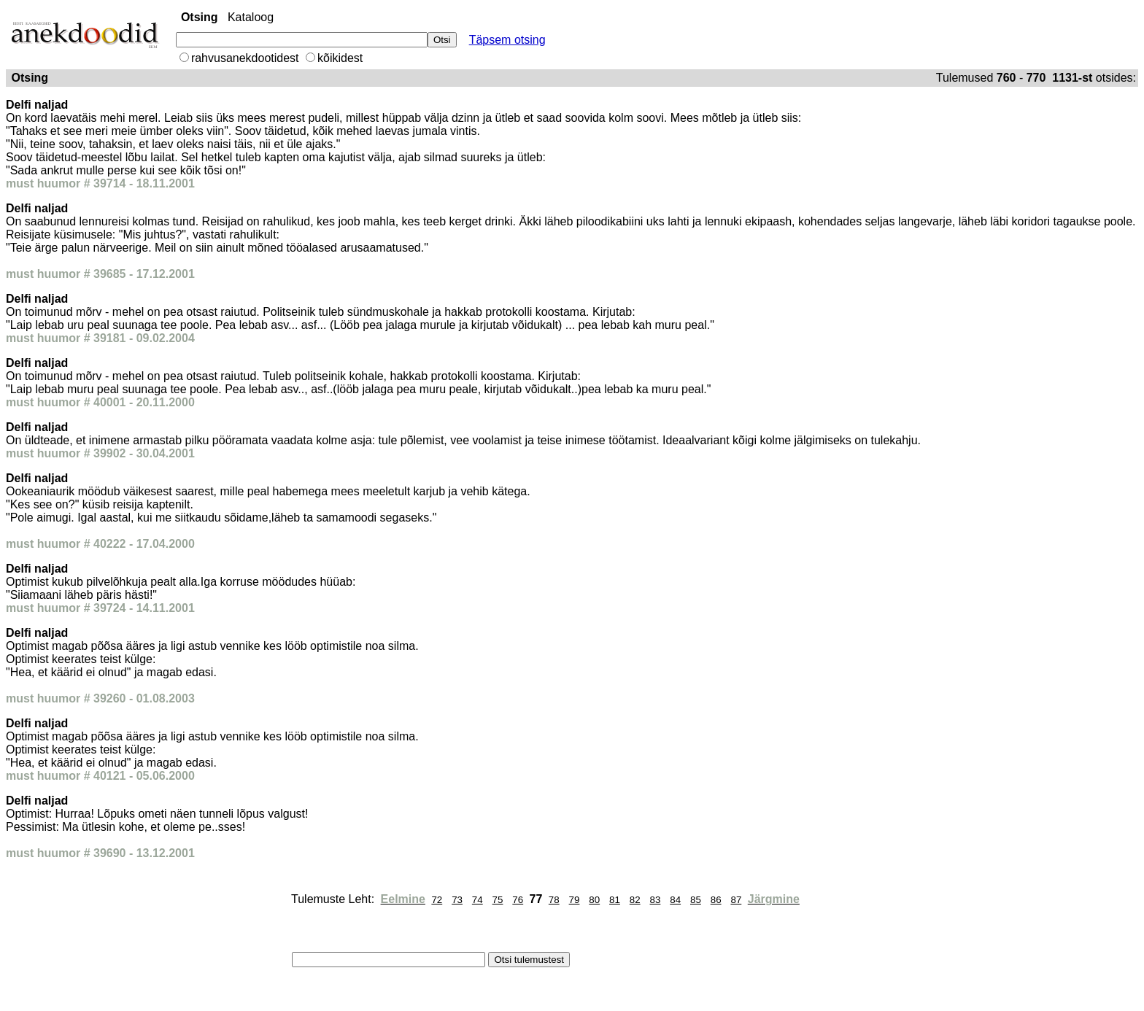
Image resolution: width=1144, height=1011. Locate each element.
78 (554, 899)
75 (497, 899)
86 (716, 899)
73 (457, 899)
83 (655, 899)
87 (735, 899)
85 (695, 899)
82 (635, 899)
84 (675, 899)
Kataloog (251, 17)
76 (517, 899)
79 (574, 899)
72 (436, 899)
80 (594, 899)
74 (477, 899)
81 (614, 899)
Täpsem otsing (507, 40)
